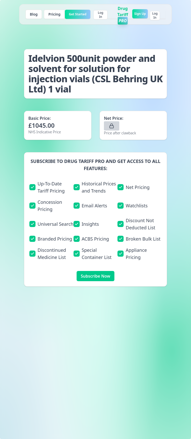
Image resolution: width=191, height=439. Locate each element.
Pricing (54, 14)
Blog (34, 14)
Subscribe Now (95, 276)
